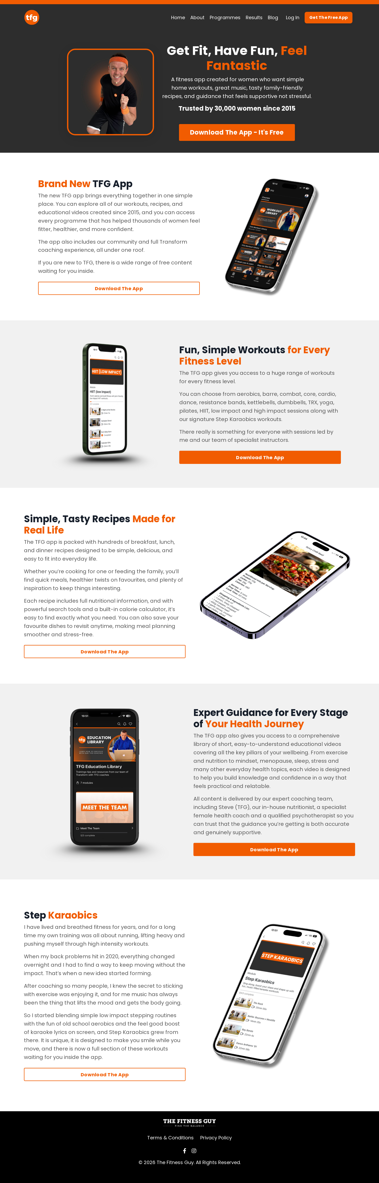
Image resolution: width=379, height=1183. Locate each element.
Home (178, 17)
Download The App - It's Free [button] (237, 140)
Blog (273, 17)
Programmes (225, 17)
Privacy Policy (216, 1146)
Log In (292, 17)
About (197, 17)
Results (254, 17)
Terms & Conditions (170, 1146)
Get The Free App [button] (328, 17)
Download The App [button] (119, 297)
